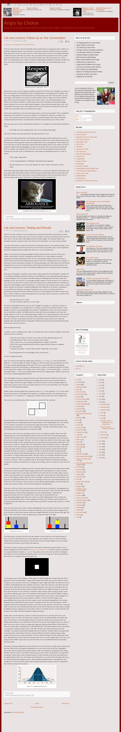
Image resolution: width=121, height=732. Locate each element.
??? (77, 380)
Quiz (77, 479)
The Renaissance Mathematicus (86, 171)
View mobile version (37, 707)
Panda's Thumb (81, 161)
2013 (100, 441)
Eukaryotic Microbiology (83, 413)
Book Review (80, 394)
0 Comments (9, 693)
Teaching (79, 505)
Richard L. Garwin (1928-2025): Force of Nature (88, 9)
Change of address (32, 8)
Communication (15, 219)
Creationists (80, 401)
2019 (100, 388)
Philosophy (79, 472)
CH (15, 5)
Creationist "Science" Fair (84, 290)
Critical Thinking (81, 404)
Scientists (79, 502)
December (103, 404)
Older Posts (65, 703)
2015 (100, 399)
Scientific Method (81, 500)
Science (79, 495)
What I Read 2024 (82, 214)
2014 (100, 402)
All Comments (81, 120)
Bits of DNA (80, 144)
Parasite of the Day (82, 149)
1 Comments (9, 216)
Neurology (13, 695)
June (102, 413)
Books (78, 397)
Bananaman (80, 387)
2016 (100, 396)
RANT (40, 219)
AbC (8, 5)
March (102, 432)
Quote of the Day (81, 482)
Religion (79, 486)
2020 (100, 385)
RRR (50, 5)
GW (34, 5)
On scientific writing (92, 258)
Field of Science (81, 134)
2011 (100, 447)
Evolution (79, 418)
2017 (100, 394)
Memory (79, 439)
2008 (100, 455)
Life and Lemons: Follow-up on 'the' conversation (34, 37)
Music (78, 442)
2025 (100, 380)
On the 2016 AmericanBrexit (95, 235)
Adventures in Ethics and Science (87, 180)
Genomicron (80, 156)
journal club (80, 430)
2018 (100, 391)
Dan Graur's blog (81, 142)
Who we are (80, 512)
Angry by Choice (21, 22)
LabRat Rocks (80, 432)
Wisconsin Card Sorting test (37, 549)
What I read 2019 (81, 192)
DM (27, 5)
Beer (77, 389)
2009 (100, 452)
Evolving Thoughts (82, 166)
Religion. (79, 493)
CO (18, 5)
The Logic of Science (83, 139)
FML (77, 420)
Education (79, 411)
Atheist (78, 385)
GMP (30, 5)
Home (37, 703)
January (103, 438)
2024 (100, 382)
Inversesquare (80, 178)
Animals (79, 382)
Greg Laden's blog (82, 173)
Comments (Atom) (18, 712)
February (103, 435)
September (104, 410)
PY (47, 5)
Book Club (79, 392)
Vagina (78, 510)
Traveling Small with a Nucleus (86, 132)
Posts (78, 116)
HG (37, 5)
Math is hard (80, 437)
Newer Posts (9, 703)
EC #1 (78, 368)
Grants (78, 425)
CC (12, 5)
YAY (32, 695)
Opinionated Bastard (82, 456)
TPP (57, 5)
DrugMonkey (80, 159)
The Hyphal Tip (81, 151)
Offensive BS (26, 219)
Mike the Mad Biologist (83, 154)
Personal (34, 219)
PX (44, 5)
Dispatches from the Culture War (86, 137)
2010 (100, 449)
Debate (78, 406)
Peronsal (79, 467)
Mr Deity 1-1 (80, 366)
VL (21, 5)
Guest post (79, 427)
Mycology (79, 444)
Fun (77, 422)
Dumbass (79, 409)
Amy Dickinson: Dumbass (94, 246)
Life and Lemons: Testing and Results (27, 227)
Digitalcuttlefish (81, 176)
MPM (40, 5)
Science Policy (81, 498)
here (48, 87)
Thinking (28, 695)
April (102, 418)
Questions (79, 477)
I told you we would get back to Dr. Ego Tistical (19, 44)
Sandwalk (79, 147)
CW (23, 5)
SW (53, 5)
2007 (100, 458)
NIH (77, 449)
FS (5, 5)
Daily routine (80, 269)
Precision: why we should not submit (97, 278)
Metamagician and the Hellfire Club (87, 168)
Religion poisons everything (81, 489)
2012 (100, 444)
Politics (78, 474)
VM (60, 5)
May (102, 415)
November (103, 407)
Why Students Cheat (92, 223)
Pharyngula (80, 163)
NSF (77, 452)
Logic (78, 435)
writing (78, 515)
